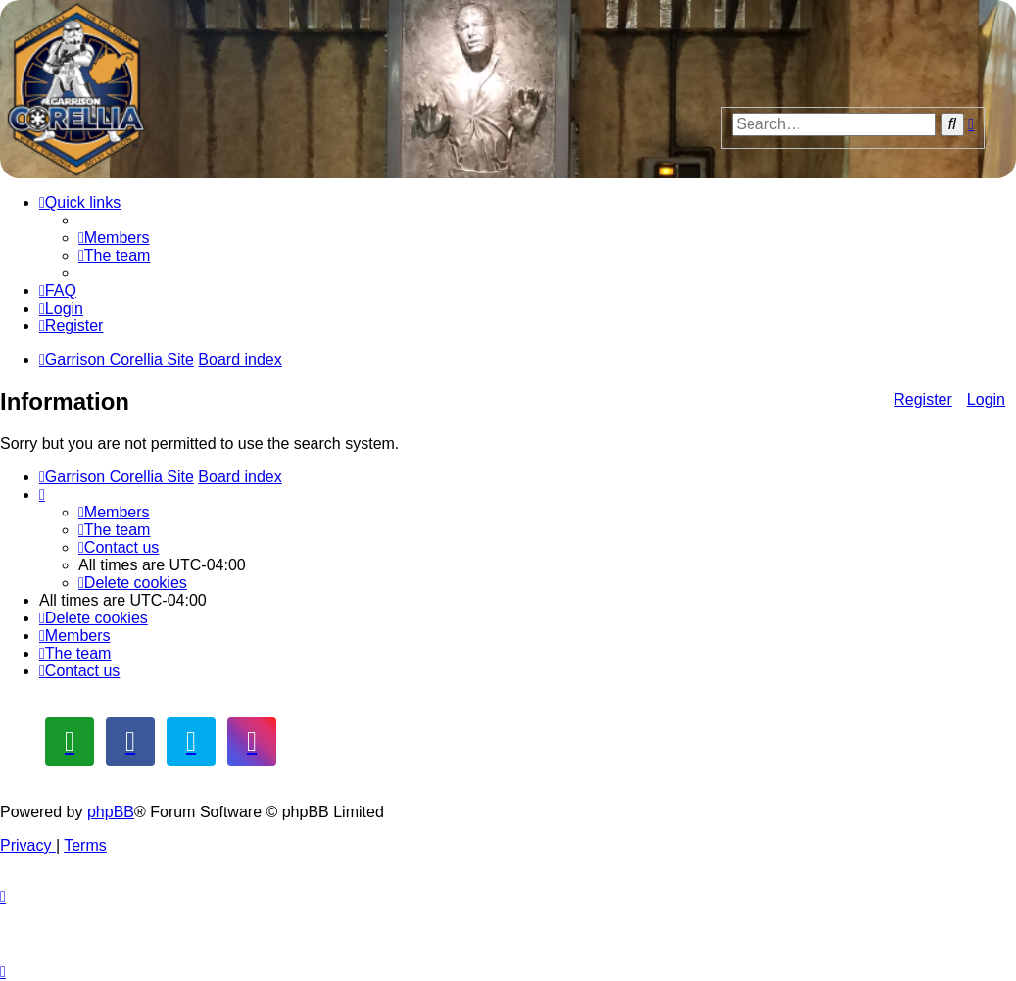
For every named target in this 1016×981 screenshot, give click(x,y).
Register (923, 399)
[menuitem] (114, 237)
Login (986, 399)
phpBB (110, 812)
